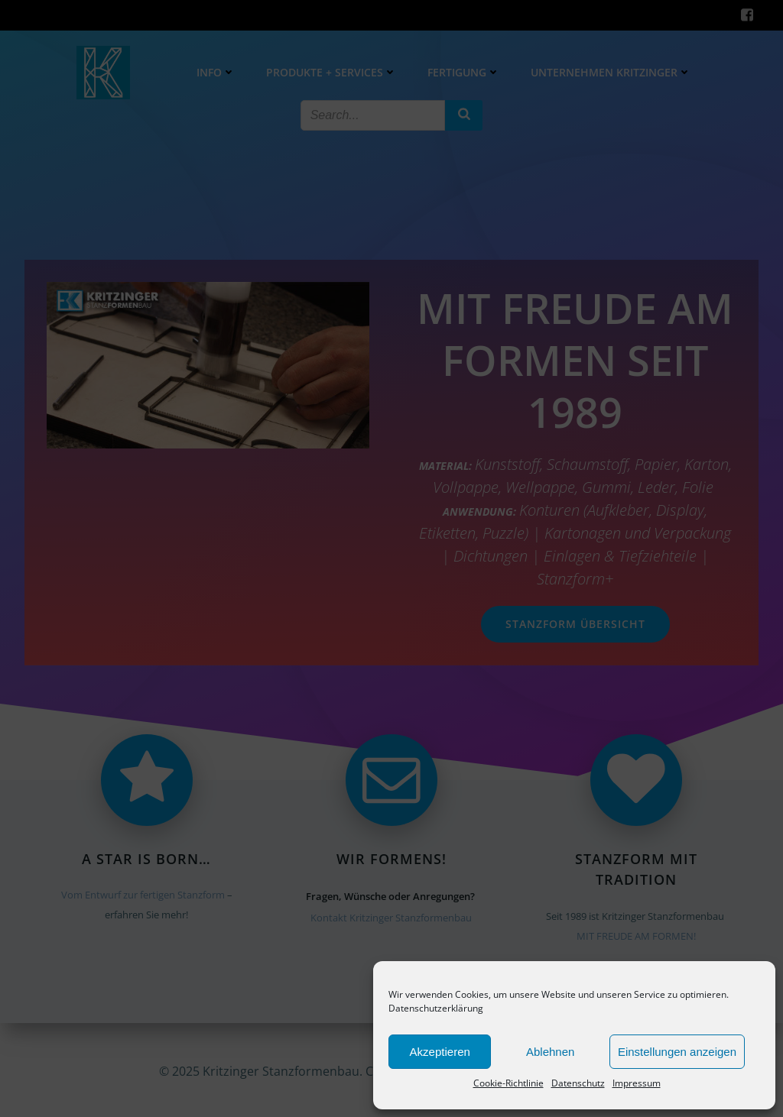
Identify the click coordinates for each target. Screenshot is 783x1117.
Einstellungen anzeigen (677, 1051)
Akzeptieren (440, 1051)
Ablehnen (550, 1051)
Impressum (636, 1083)
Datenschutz (578, 1083)
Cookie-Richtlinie (508, 1083)
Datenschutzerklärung (435, 1008)
